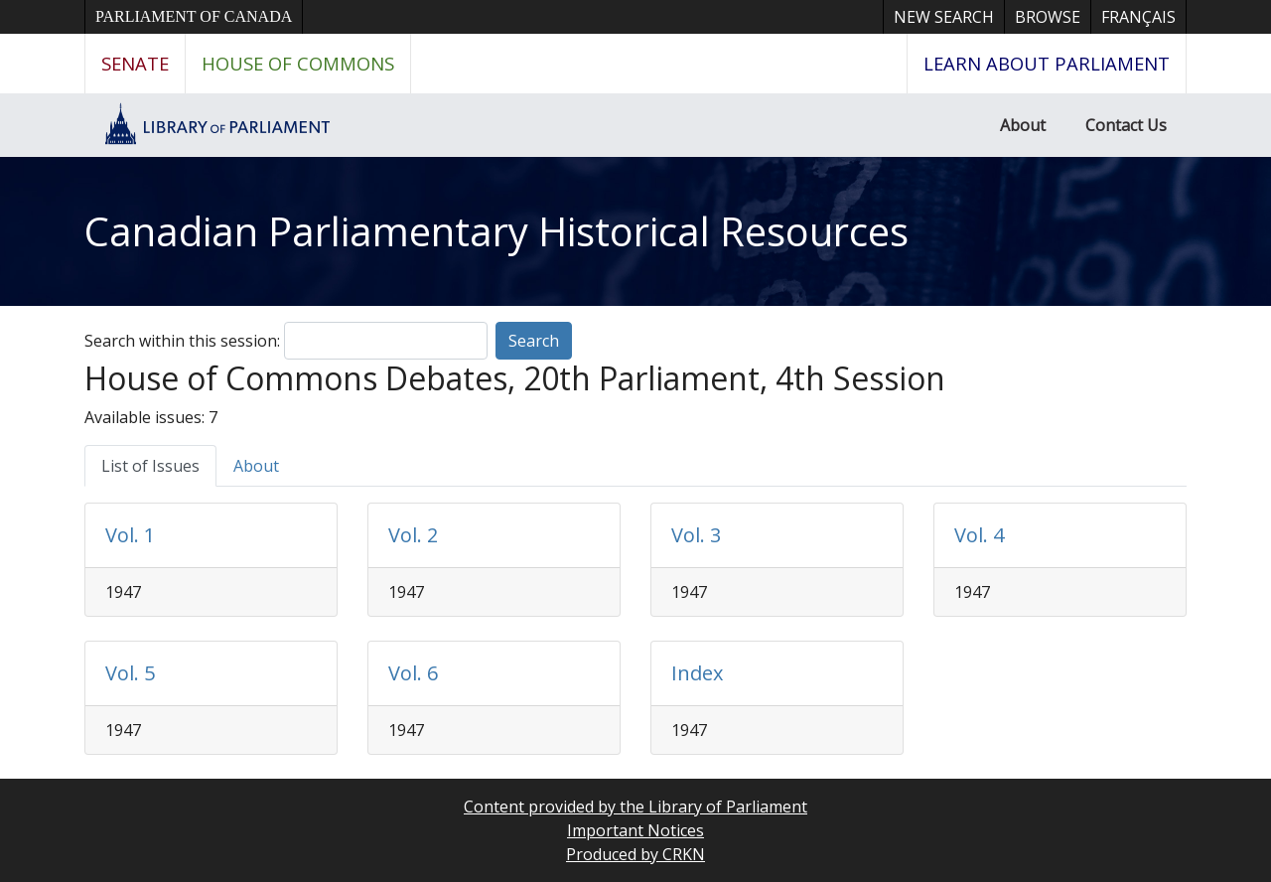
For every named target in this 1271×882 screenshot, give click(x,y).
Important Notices (635, 830)
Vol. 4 (979, 534)
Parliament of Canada (193, 16)
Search (533, 341)
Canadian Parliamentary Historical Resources (496, 231)
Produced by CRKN (635, 854)
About (1023, 125)
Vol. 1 (130, 534)
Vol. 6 (413, 673)
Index (697, 673)
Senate (135, 63)
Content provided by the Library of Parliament (635, 806)
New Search (944, 17)
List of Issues (150, 466)
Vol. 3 (696, 534)
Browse (1047, 17)
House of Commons (298, 63)
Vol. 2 (413, 534)
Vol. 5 (130, 673)
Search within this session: (182, 341)
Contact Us (1126, 125)
